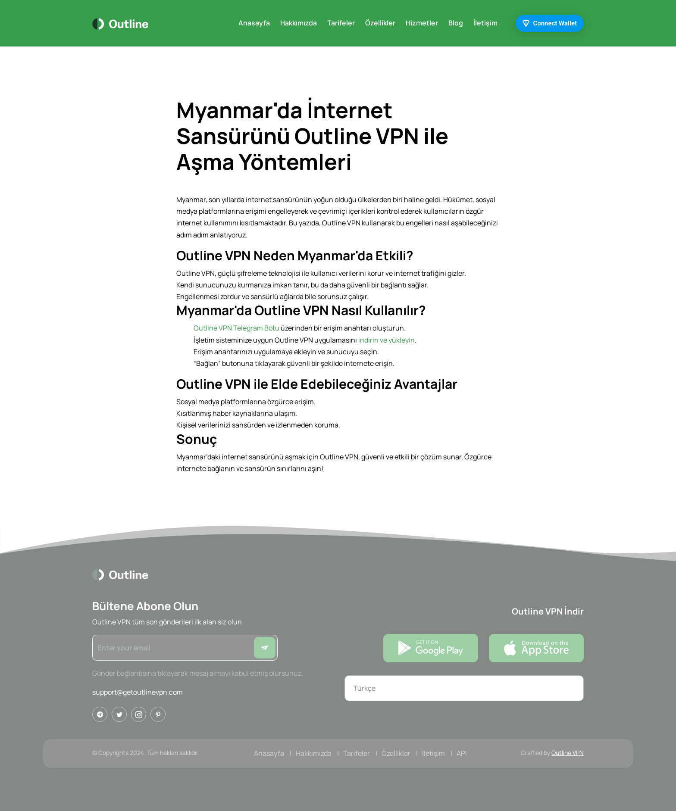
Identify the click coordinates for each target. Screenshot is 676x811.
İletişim (485, 23)
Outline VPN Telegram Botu (236, 328)
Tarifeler (341, 23)
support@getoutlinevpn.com (137, 692)
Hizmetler (422, 23)
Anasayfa (254, 23)
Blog (455, 23)
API (462, 753)
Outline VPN (567, 753)
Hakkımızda (298, 23)
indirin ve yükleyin (386, 340)
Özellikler (380, 23)
